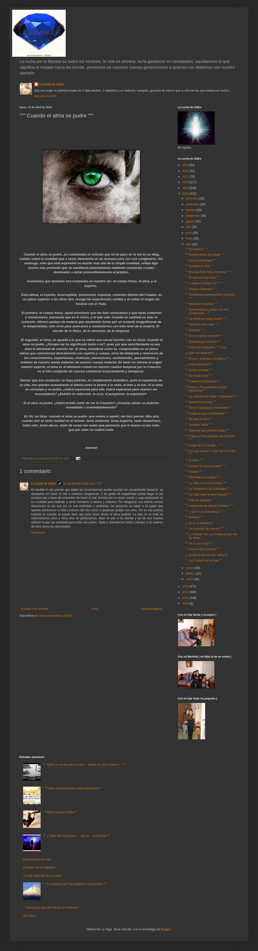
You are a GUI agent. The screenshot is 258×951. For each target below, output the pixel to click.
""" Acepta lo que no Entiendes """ (206, 413)
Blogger (166, 929)
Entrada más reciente (34, 609)
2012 (186, 592)
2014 (186, 193)
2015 (186, 188)
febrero (191, 573)
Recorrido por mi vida (37, 859)
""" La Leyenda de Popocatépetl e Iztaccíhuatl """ (74, 884)
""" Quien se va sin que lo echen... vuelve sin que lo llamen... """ (84, 764)
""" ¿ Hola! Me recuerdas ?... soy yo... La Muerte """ (76, 836)
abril (189, 244)
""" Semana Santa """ (198, 424)
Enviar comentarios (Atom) (55, 615)
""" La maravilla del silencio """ (204, 528)
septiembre (193, 215)
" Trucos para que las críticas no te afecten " (51, 907)
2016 (186, 182)
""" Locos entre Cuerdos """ (202, 549)
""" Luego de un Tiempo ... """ (204, 445)
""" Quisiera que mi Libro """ (203, 341)
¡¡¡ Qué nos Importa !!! (199, 353)
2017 (186, 176)
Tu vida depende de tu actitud (42, 875)
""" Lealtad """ (194, 471)
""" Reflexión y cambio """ (201, 304)
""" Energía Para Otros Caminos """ (207, 272)
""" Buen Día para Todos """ (60, 812)
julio (189, 227)
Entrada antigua (151, 609)
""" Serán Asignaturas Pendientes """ (208, 407)
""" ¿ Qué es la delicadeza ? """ (205, 511)
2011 (186, 598)
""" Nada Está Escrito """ (200, 402)
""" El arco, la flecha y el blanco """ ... (208, 358)
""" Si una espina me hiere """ (204, 336)
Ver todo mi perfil (45, 96)
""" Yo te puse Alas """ (199, 543)
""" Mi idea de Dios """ (199, 419)
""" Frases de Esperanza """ (203, 381)
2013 (186, 586)
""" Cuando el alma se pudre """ (205, 466)
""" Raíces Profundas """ (200, 260)
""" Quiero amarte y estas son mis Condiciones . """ (207, 311)
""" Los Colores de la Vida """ (203, 560)
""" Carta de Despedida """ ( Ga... (206, 347)
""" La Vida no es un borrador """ (206, 483)
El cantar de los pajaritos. (39, 867)
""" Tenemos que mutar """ (202, 324)
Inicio (95, 609)
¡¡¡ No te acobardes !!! (199, 523)
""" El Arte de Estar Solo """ (202, 277)
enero (190, 579)
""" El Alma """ (194, 460)
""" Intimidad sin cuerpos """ (203, 477)
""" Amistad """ (194, 517)
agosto (190, 221)
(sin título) (29, 915)
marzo (190, 568)
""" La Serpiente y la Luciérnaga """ (207, 488)
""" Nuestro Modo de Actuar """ (204, 254)
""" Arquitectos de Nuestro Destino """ (209, 506)
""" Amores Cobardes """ (200, 289)
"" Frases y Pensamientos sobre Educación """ (206, 389)
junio (189, 233)
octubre (191, 210)
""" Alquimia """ (194, 330)
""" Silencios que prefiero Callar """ (207, 430)
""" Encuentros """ (196, 249)
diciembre (192, 198)
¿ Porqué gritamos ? (198, 364)
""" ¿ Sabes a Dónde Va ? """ (203, 283)
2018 (186, 171)
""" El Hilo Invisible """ (199, 370)
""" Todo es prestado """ (200, 500)
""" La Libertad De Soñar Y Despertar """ (211, 396)
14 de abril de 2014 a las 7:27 (83, 483)
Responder (38, 532)
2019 (186, 165)
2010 (186, 603)
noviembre (193, 204)
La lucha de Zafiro (51, 84)
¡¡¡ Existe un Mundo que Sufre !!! (206, 555)
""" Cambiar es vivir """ (199, 266)
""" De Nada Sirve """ (198, 375)
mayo (190, 238)
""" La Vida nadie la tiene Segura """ (208, 494)
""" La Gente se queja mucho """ (205, 318)
